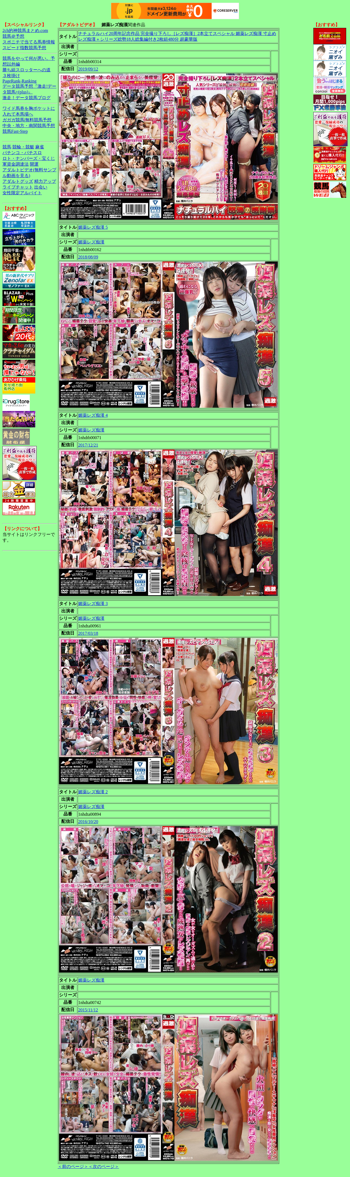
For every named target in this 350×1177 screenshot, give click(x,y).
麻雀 (39, 147)
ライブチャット (17, 187)
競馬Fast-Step (15, 131)
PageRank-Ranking (19, 81)
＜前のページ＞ (73, 1166)
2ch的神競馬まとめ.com (25, 30)
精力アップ (45, 181)
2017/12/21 (88, 445)
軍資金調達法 (15, 164)
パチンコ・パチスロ (22, 152)
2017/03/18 (88, 633)
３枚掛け (11, 75)
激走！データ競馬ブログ (26, 97)
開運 (34, 164)
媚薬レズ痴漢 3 (93, 603)
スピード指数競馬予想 (24, 47)
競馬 (6, 147)
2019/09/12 (88, 69)
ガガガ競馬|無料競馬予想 (26, 120)
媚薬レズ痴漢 (91, 242)
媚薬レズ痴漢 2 (93, 791)
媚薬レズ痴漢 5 (93, 227)
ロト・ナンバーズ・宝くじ (28, 158)
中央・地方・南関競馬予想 (28, 125)
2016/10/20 (88, 821)
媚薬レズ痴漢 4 (93, 415)
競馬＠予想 (13, 36)
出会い (40, 187)
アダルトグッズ (17, 181)
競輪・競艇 (23, 147)
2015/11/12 (88, 1010)
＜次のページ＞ (103, 1166)
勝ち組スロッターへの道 (26, 69)
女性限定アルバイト (22, 192)
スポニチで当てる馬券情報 (28, 42)
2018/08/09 (88, 257)
